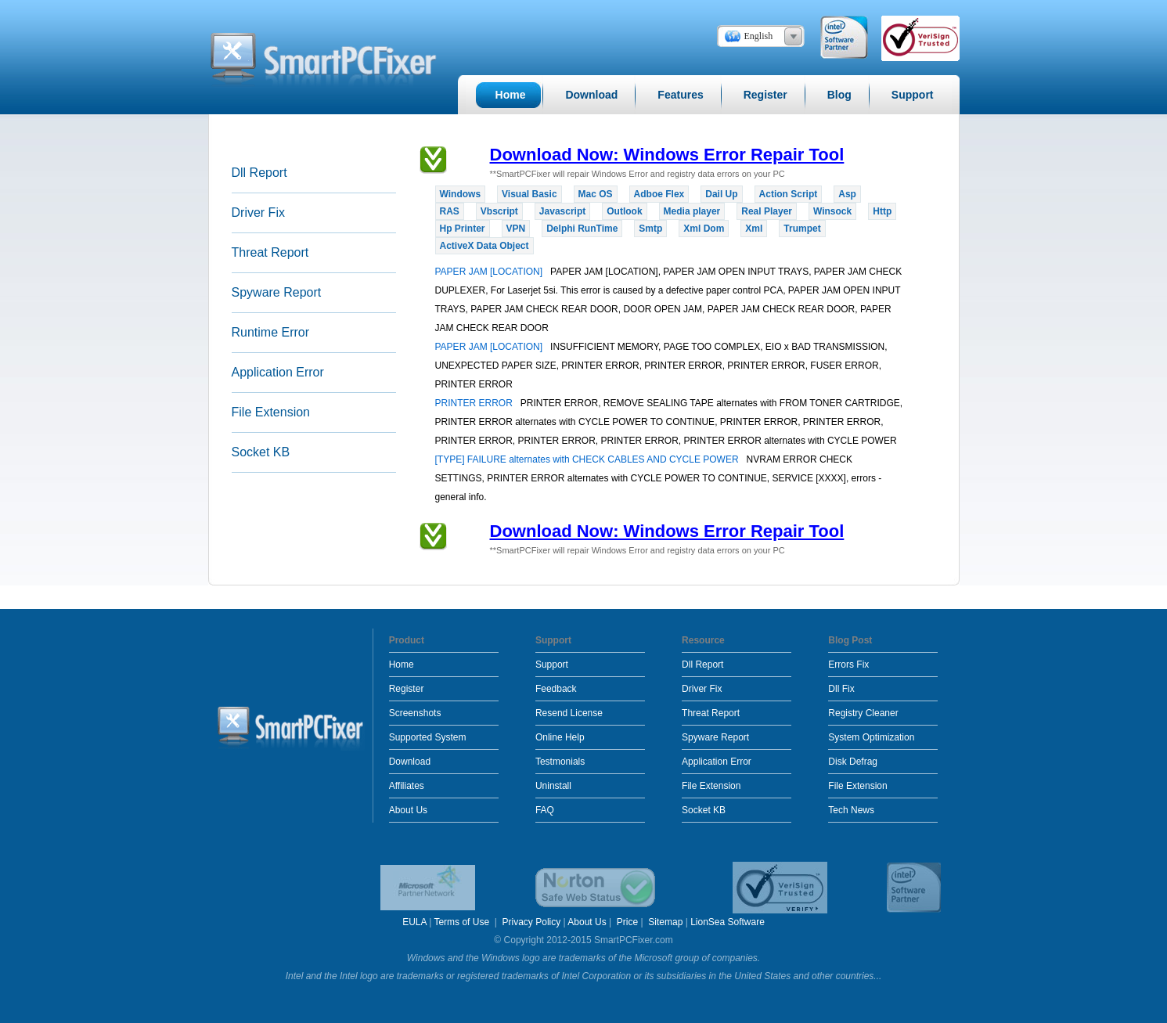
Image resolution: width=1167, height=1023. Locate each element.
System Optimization (871, 737)
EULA (414, 922)
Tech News (851, 810)
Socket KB (261, 452)
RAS (449, 211)
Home (401, 664)
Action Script (788, 194)
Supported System (427, 737)
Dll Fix (841, 688)
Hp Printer (462, 228)
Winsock (832, 211)
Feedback (556, 688)
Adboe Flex (659, 194)
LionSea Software (727, 922)
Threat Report (270, 252)
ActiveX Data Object (484, 245)
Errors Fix (848, 664)
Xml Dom (703, 228)
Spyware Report (277, 292)
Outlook (624, 211)
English (758, 36)
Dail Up (721, 194)
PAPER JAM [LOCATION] (490, 271)
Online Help (560, 737)
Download (409, 761)
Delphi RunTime (582, 228)
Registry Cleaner (863, 713)
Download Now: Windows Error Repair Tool (667, 154)
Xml (753, 228)
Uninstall (553, 785)
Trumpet (801, 228)
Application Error (278, 372)
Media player (692, 211)
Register (406, 688)
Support (551, 664)
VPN (516, 228)
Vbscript (499, 211)
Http (882, 211)
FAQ (544, 810)
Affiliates (406, 785)
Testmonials (560, 761)
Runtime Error (271, 332)
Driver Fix (258, 212)
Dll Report (259, 172)
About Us (408, 810)
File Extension (271, 412)
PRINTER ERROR (475, 403)
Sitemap (665, 922)
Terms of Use (463, 922)
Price (627, 922)
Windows (460, 194)
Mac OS (595, 194)
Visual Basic (529, 194)
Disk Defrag (852, 761)
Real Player (766, 211)
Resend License (569, 713)
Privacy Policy (531, 922)
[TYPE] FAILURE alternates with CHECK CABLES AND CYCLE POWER (588, 459)
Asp (847, 194)
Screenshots (415, 713)
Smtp (650, 228)
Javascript (562, 211)
